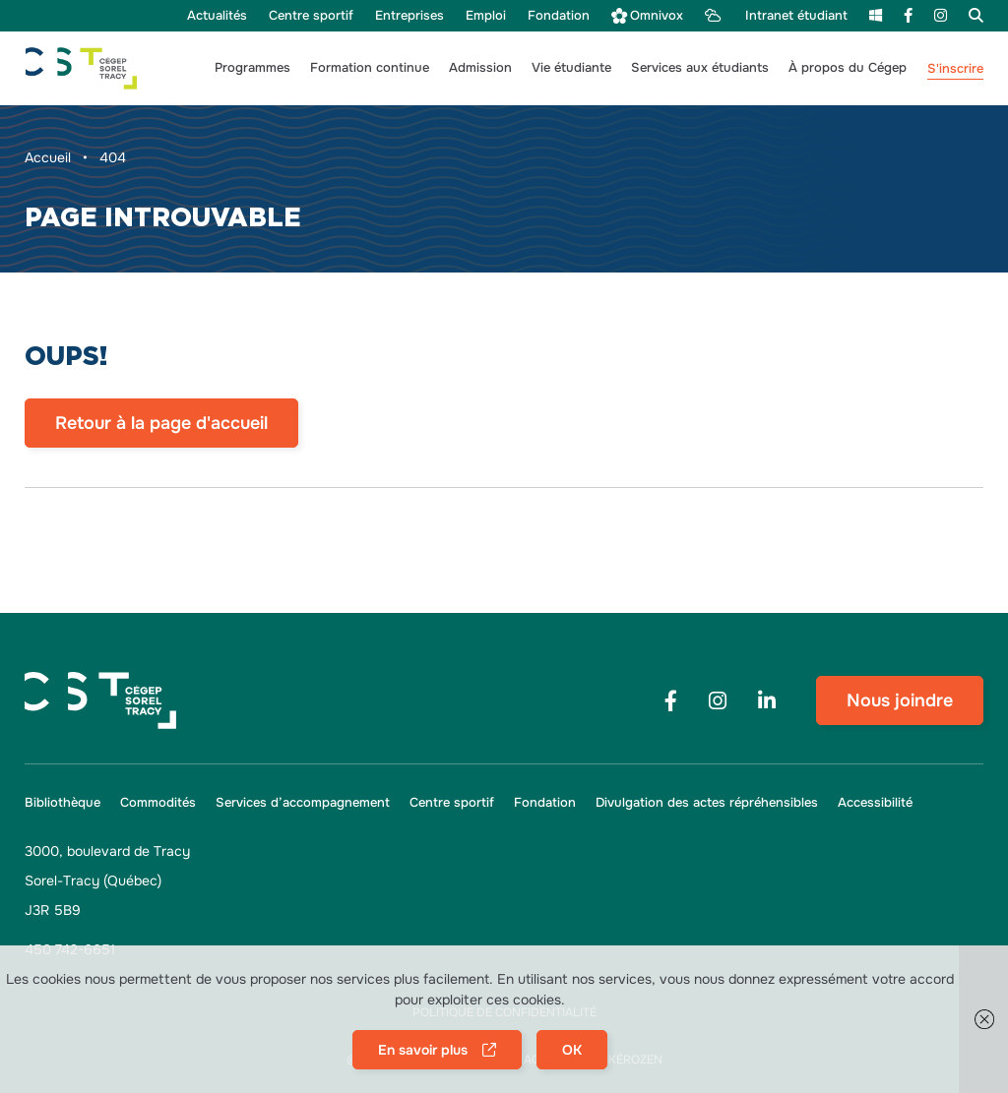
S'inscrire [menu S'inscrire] (955, 68)
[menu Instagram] (940, 15)
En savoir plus (423, 1050)
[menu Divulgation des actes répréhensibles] (707, 803)
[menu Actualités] (217, 15)
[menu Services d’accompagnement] (303, 803)
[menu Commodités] (158, 803)
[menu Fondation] (558, 15)
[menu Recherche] (970, 15)
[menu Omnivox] (647, 15)
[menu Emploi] (486, 15)
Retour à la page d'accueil (161, 423)
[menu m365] (875, 15)
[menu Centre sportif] (311, 15)
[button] (252, 68)
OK (572, 1050)
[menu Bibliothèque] (67, 803)
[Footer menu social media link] (670, 701)
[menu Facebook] (908, 15)
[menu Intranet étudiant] (776, 15)
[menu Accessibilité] (870, 803)
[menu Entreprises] (409, 15)
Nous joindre (900, 700)
